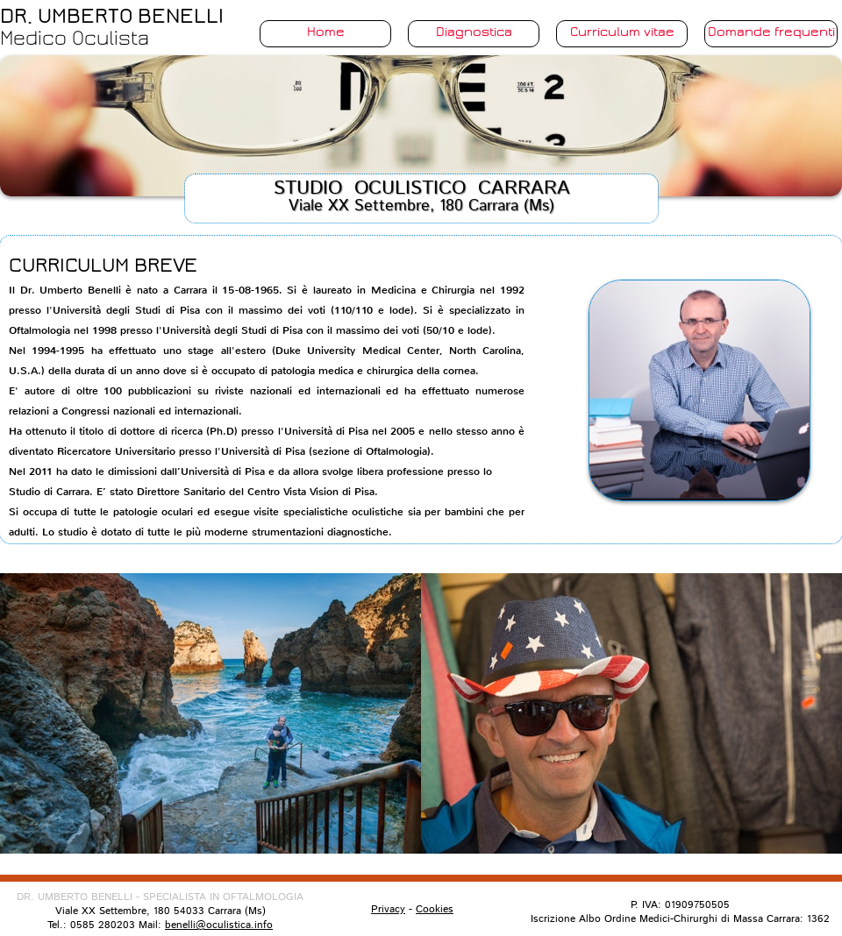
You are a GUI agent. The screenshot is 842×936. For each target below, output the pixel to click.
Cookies (434, 909)
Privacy (388, 909)
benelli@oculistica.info (219, 925)
